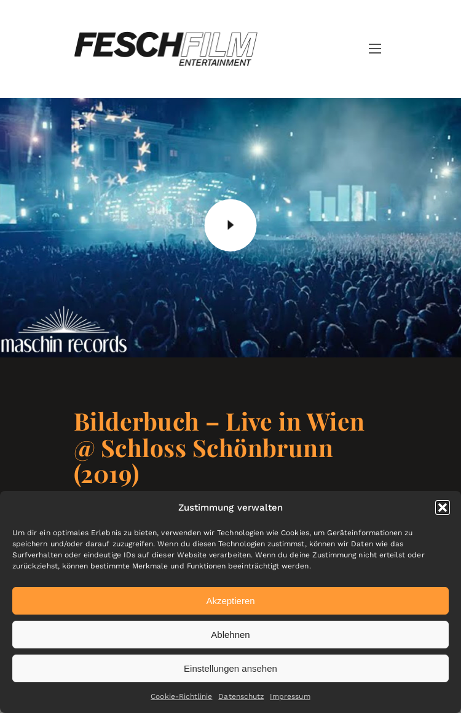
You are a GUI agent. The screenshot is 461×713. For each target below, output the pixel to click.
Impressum (290, 696)
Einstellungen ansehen (230, 668)
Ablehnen (230, 634)
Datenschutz (241, 696)
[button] (442, 507)
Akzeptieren (230, 600)
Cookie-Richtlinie (181, 696)
